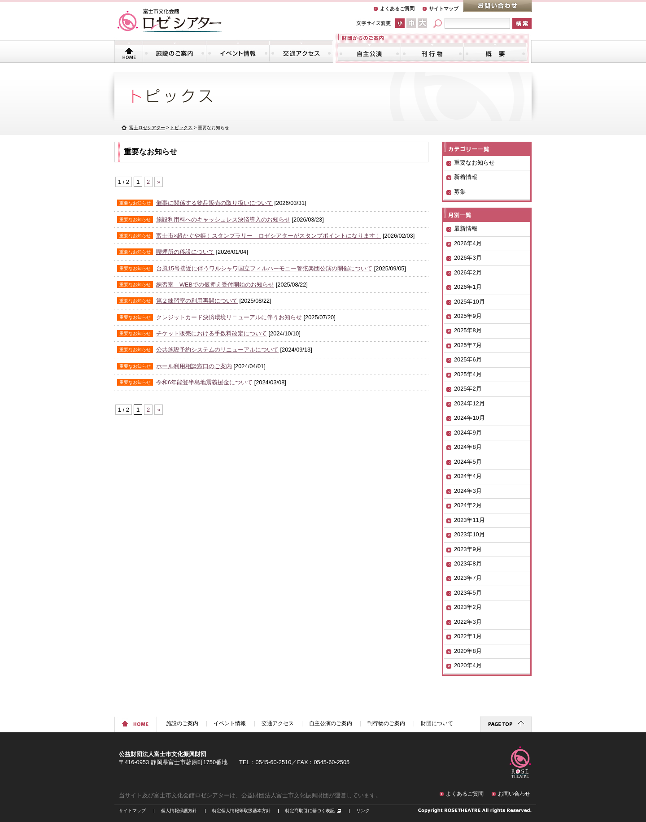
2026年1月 (468, 286)
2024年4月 (468, 476)
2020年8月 (468, 651)
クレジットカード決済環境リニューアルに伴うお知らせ (229, 317)
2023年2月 (468, 607)
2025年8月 (468, 330)
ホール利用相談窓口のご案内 (194, 366)
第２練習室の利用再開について (197, 300)
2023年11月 (469, 520)
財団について (495, 51)
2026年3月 (468, 257)
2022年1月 (468, 636)
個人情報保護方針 (179, 810)
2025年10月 (469, 301)
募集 (460, 191)
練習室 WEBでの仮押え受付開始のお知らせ (215, 284)
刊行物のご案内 (432, 51)
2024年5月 (468, 461)
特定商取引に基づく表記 (310, 810)
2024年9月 (468, 432)
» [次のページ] (158, 181)
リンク (363, 810)
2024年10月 (469, 417)
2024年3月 (468, 490)
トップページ (129, 51)
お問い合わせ (497, 6)
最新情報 (465, 228)
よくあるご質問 (397, 8)
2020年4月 (468, 665)
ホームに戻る (135, 724)
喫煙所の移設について (185, 251)
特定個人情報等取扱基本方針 (241, 810)
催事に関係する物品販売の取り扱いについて (214, 203)
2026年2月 (468, 272)
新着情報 (465, 177)
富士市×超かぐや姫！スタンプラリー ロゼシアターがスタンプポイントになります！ (268, 235)
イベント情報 (237, 51)
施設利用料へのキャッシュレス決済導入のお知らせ (223, 219)
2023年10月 (469, 534)
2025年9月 (468, 316)
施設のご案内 (174, 51)
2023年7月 (468, 577)
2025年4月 (468, 374)
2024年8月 (468, 447)
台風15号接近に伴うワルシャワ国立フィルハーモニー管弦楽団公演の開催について (264, 268)
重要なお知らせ (474, 162)
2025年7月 (468, 345)
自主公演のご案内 (369, 51)
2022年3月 (468, 621)
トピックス (181, 127)
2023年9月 (468, 549)
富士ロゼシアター (147, 127)
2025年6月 (468, 359)
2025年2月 (468, 388)
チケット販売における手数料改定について (211, 333)
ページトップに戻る (506, 724)
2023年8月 (468, 563)
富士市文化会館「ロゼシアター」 (169, 20)
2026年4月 (468, 243)
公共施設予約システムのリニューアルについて (217, 349)
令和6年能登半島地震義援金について (204, 382)
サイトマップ (443, 8)
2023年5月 (468, 592)
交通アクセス (301, 51)
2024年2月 (468, 505)
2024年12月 (469, 403)
